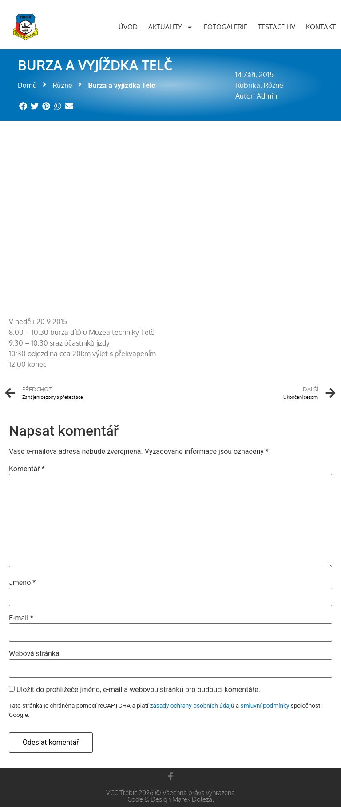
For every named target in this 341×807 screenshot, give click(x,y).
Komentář (27, 469)
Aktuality (170, 27)
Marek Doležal (193, 799)
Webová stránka (34, 653)
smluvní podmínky (265, 705)
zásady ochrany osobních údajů (192, 705)
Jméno (22, 582)
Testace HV (276, 27)
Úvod (128, 27)
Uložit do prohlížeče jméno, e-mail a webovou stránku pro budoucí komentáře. (138, 689)
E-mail (21, 618)
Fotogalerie (225, 27)
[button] (23, 106)
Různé (62, 85)
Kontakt (321, 27)
